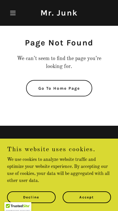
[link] (59, 14)
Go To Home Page (59, 88)
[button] (15, 13)
